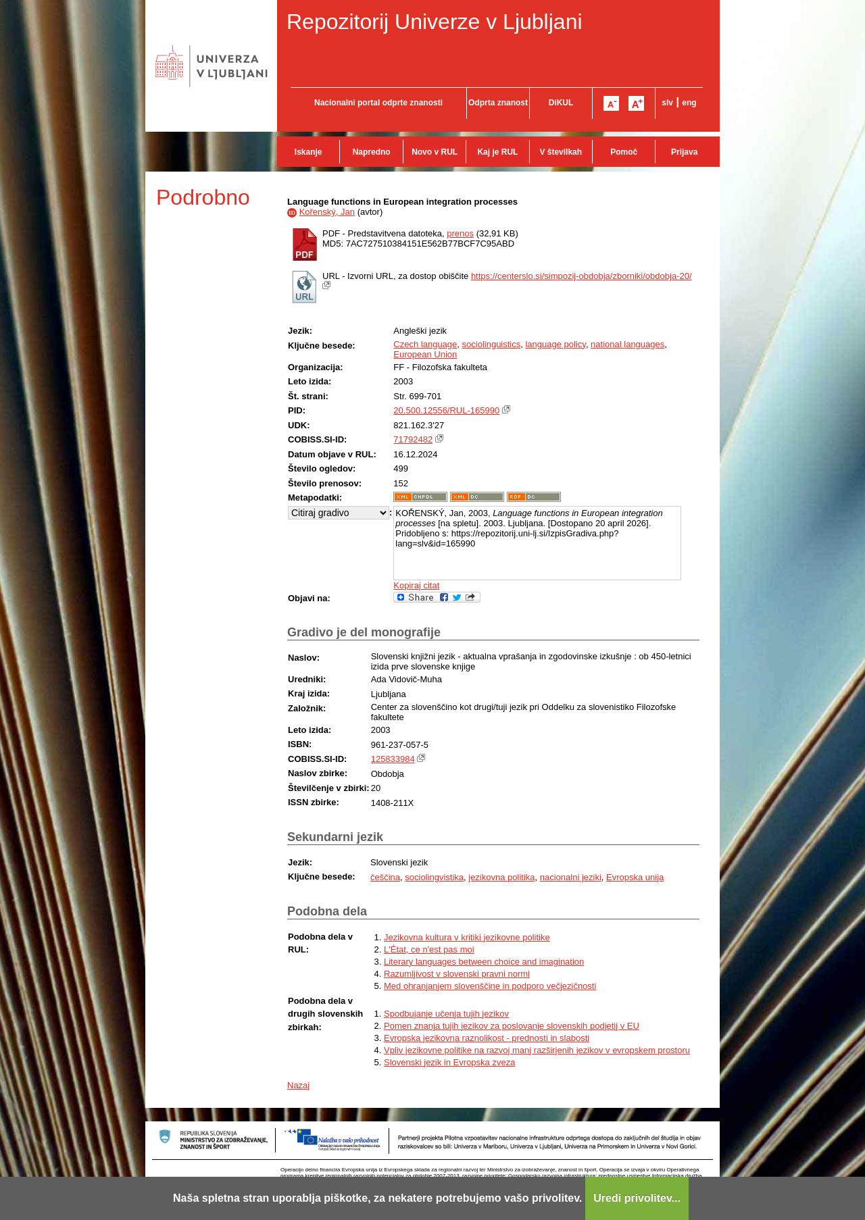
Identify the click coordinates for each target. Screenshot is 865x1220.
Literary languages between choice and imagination (484, 962)
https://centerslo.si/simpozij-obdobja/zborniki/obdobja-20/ (581, 276)
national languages (627, 344)
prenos (460, 233)
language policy (555, 344)
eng (689, 102)
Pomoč (623, 152)
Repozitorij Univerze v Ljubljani (435, 21)
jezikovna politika (501, 877)
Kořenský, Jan (327, 212)
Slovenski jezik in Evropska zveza (449, 1062)
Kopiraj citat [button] (416, 585)
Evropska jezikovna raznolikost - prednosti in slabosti (486, 1038)
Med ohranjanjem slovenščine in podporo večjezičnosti (490, 986)
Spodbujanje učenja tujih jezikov (446, 1014)
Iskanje (308, 152)
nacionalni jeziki (570, 877)
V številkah (560, 152)
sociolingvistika (434, 877)
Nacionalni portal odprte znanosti (378, 102)
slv (667, 102)
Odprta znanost (498, 102)
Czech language (425, 344)
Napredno (372, 152)
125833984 (393, 759)
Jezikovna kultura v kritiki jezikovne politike (467, 937)
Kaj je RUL (497, 152)
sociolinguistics (491, 344)
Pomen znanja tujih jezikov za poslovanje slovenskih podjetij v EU (511, 1026)
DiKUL (561, 102)
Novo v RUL (435, 152)
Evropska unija (635, 877)
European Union (425, 354)
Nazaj (298, 1085)
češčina (385, 877)
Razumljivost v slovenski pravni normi (457, 974)
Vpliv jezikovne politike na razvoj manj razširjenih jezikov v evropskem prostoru (537, 1050)
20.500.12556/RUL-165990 (446, 410)
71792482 (412, 439)
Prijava (684, 152)
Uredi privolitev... (637, 1198)
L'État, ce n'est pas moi (429, 949)
